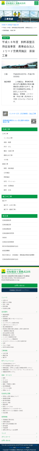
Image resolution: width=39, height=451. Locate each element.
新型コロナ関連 (7, 302)
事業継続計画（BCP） (9, 335)
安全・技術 (6, 304)
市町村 (4, 237)
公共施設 (7, 173)
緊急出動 (5, 404)
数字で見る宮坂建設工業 (10, 423)
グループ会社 (6, 345)
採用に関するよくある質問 (10, 430)
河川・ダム (7, 146)
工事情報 (4, 350)
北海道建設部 (6, 224)
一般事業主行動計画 (8, 331)
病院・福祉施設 (9, 168)
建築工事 (6, 38)
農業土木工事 (8, 155)
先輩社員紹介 (6, 421)
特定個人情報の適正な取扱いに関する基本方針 (16, 329)
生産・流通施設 (9, 186)
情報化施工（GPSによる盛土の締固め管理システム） (18, 367)
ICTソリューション (8, 361)
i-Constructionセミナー (9, 363)
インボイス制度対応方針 (10, 337)
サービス (5, 380)
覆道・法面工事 (9, 151)
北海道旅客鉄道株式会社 (10, 259)
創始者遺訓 (6, 314)
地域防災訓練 (6, 398)
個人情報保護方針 (8, 327)
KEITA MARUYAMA (8, 347)
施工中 (4, 201)
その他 (6, 159)
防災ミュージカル (8, 406)
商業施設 (7, 177)
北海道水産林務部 (8, 242)
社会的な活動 (6, 308)
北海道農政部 (6, 229)
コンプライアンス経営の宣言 (11, 322)
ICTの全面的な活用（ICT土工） (12, 365)
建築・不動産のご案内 (9, 384)
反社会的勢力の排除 (8, 333)
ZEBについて (6, 390)
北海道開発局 (6, 220)
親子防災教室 (6, 400)
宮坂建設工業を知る (8, 419)
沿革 (4, 343)
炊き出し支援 (6, 402)
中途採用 (5, 428)
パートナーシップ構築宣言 (10, 339)
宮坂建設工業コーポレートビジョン (13, 318)
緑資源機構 (6, 250)
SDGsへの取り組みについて (11, 396)
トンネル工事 (8, 138)
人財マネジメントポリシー (10, 325)
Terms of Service (21, 447)
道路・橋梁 (7, 142)
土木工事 (5, 133)
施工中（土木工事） (10, 205)
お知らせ (5, 300)
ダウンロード (6, 437)
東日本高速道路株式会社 (10, 246)
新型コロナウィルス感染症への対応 (13, 410)
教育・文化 (7, 190)
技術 (4, 378)
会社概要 (5, 320)
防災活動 (5, 306)
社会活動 (5, 412)
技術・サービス (7, 375)
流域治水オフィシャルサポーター (12, 408)
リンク (4, 433)
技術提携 (5, 382)
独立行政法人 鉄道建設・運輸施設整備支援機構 (18, 255)
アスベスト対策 (7, 388)
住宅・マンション (9, 181)
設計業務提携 (6, 386)
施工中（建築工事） (10, 209)
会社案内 (4, 312)
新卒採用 (5, 426)
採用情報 (4, 417)
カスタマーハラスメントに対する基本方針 (15, 341)
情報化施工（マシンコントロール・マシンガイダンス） (18, 369)
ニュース (4, 297)
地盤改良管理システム (9, 371)
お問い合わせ (20, 285)
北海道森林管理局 (8, 233)
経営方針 (5, 316)
